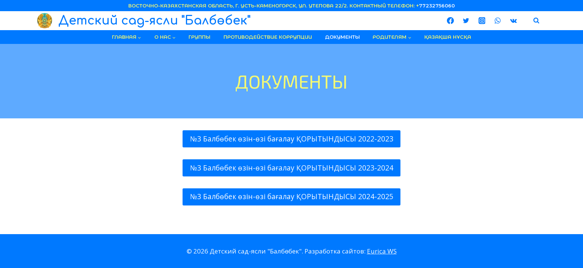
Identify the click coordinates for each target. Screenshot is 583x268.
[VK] (513, 21)
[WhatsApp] (498, 21)
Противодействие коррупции (267, 37)
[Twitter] (466, 21)
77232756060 (437, 6)
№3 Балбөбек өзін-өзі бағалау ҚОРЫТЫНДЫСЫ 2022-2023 (291, 139)
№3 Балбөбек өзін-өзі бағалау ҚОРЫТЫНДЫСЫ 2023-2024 (291, 168)
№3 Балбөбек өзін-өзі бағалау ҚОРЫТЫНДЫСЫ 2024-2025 (291, 196)
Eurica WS (382, 251)
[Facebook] (450, 21)
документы (342, 37)
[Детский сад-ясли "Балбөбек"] (144, 20)
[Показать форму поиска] (536, 20)
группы (199, 37)
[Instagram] (482, 21)
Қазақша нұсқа (447, 37)
